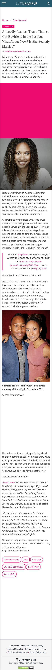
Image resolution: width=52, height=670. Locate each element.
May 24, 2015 (39, 268)
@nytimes (23, 254)
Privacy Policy (37, 646)
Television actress (11, 559)
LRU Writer (9, 51)
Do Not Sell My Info (38, 652)
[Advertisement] (26, 108)
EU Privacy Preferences (18, 652)
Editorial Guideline (15, 649)
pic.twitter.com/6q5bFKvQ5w (24, 265)
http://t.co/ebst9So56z (31, 261)
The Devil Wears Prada (13, 567)
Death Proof (33, 567)
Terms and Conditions (19, 646)
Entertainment (19, 20)
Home (5, 20)
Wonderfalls (9, 574)
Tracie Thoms (8, 482)
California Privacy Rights (35, 649)
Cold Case (36, 559)
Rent (26, 559)
